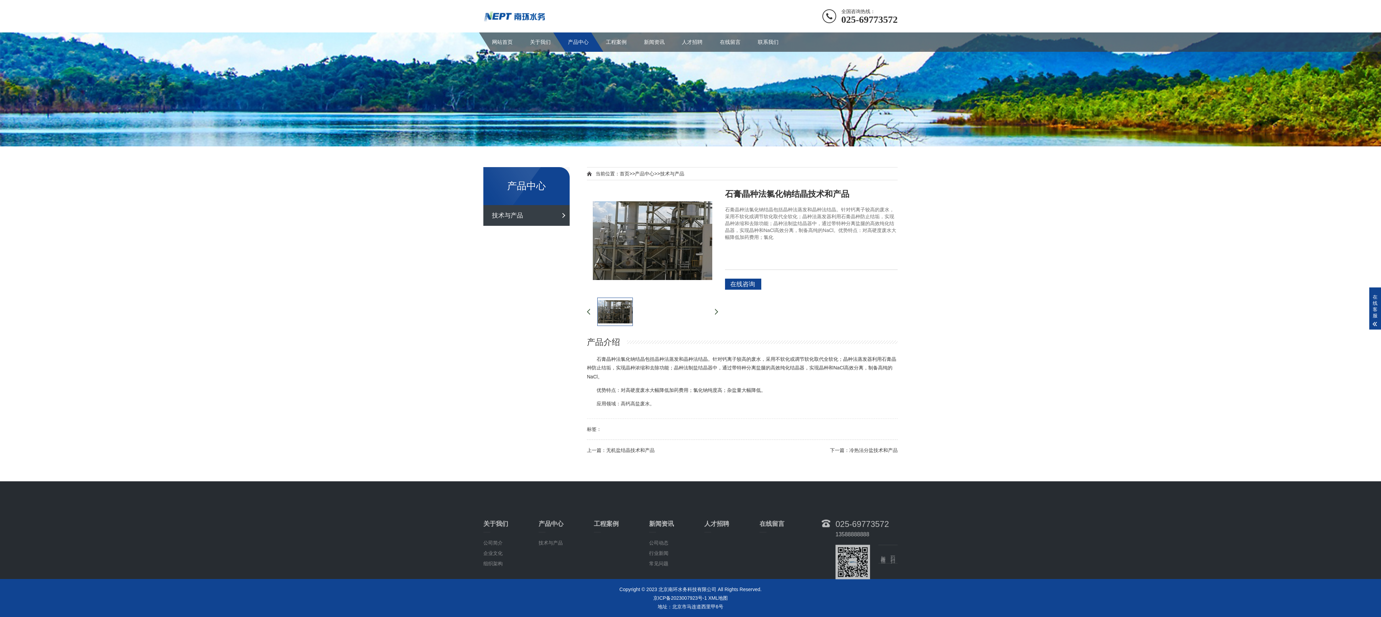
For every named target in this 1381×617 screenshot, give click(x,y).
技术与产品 (507, 215)
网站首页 (502, 42)
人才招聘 (692, 42)
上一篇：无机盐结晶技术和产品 (621, 450)
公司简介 (493, 569)
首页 (624, 173)
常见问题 (658, 590)
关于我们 (540, 42)
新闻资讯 (654, 42)
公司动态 (658, 569)
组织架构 (493, 590)
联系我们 (768, 42)
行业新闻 (658, 579)
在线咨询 (742, 284)
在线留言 (730, 42)
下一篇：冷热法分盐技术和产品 (864, 450)
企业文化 (493, 579)
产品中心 (578, 42)
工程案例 (616, 42)
